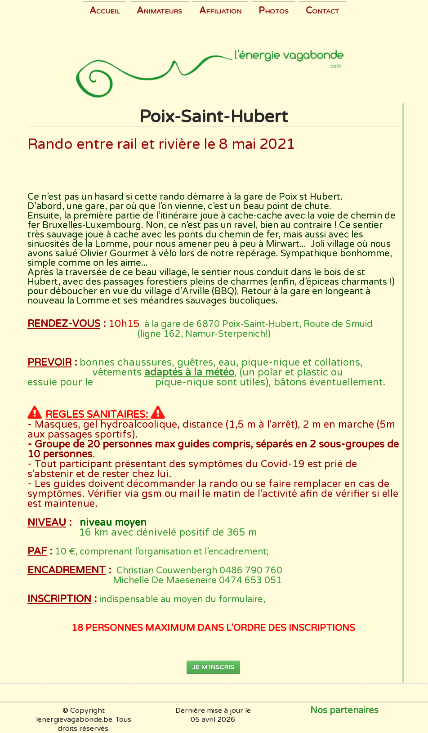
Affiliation (220, 10)
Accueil (104, 10)
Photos (274, 10)
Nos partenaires (344, 710)
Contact (322, 10)
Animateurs (159, 10)
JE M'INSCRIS (213, 667)
